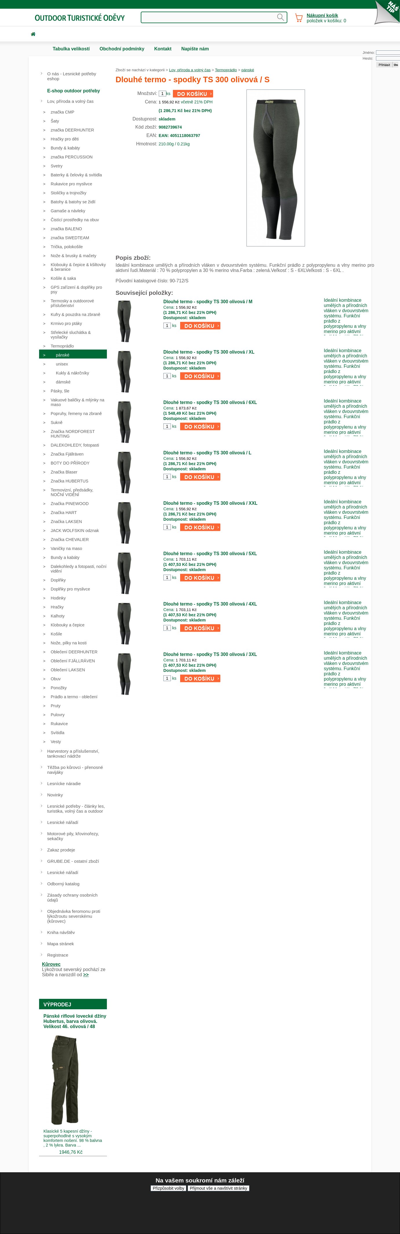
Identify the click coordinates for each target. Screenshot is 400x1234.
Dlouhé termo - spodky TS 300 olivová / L (207, 452)
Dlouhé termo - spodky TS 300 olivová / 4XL (210, 604)
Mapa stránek (60, 943)
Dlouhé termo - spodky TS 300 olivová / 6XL (210, 402)
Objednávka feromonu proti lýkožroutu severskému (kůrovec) (73, 916)
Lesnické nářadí (62, 822)
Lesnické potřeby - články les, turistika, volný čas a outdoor (76, 808)
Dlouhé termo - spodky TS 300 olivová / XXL (210, 503)
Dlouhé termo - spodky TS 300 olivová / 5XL (210, 553)
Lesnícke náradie (64, 783)
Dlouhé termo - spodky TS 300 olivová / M (208, 301)
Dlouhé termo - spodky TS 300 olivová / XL (209, 352)
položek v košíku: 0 (326, 18)
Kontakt (162, 48)
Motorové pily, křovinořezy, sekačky (73, 836)
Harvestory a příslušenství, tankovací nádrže (73, 753)
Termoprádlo (226, 70)
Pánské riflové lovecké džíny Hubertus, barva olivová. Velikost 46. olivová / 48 (74, 1021)
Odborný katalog (63, 883)
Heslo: (368, 58)
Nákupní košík (322, 15)
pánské (247, 70)
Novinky (55, 794)
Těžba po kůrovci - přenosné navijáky (75, 770)
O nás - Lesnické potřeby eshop (71, 76)
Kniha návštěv (61, 932)
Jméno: (369, 52)
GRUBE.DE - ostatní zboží (73, 861)
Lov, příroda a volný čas (190, 70)
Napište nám (195, 48)
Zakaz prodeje (61, 849)
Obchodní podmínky (122, 48)
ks (174, 325)
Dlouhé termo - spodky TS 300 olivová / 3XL (210, 654)
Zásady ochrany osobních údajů (72, 897)
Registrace (57, 955)
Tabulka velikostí (71, 48)
